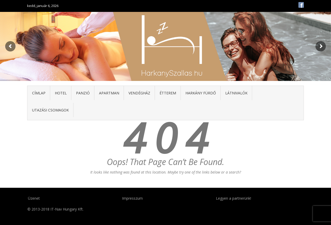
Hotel (61, 93)
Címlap (39, 93)
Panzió (83, 93)
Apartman (109, 93)
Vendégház (139, 93)
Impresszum (132, 198)
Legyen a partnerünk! (233, 198)
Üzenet (34, 198)
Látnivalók (236, 93)
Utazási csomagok (50, 110)
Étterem (168, 93)
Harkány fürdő (200, 93)
